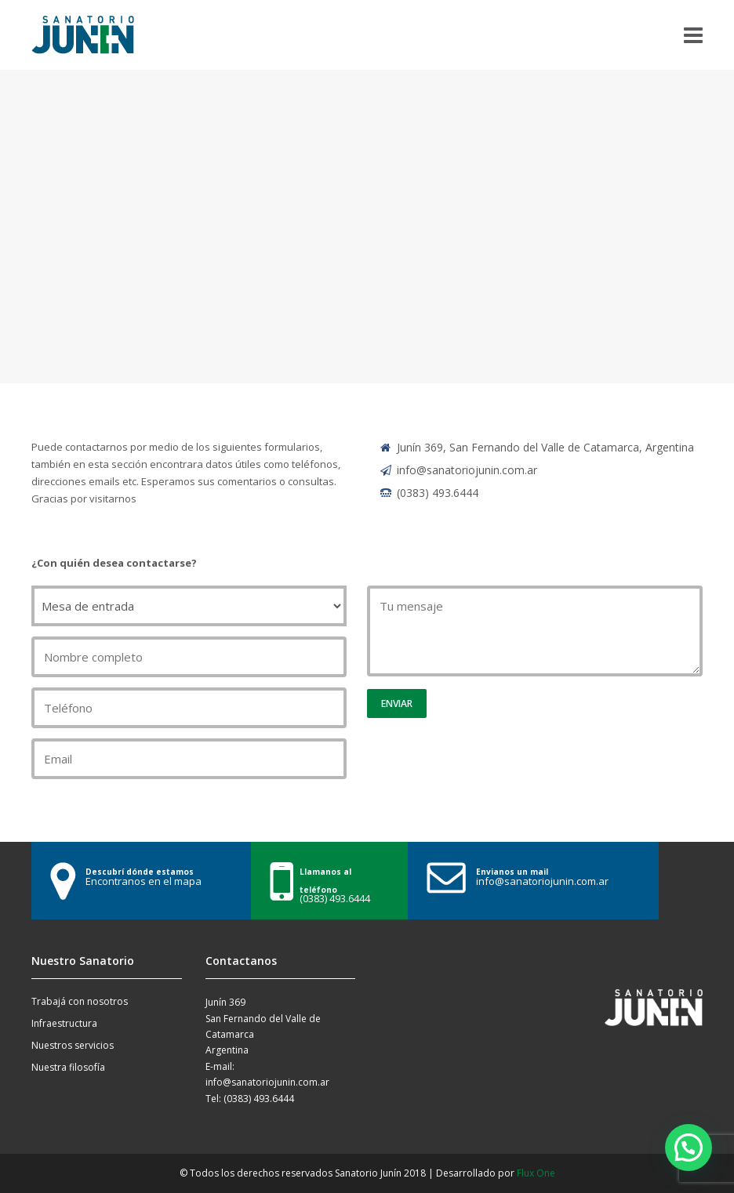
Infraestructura (64, 1023)
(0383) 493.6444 (437, 492)
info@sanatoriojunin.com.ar (467, 469)
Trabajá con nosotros (79, 1001)
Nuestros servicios (72, 1045)
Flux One (536, 1173)
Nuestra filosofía (68, 1067)
